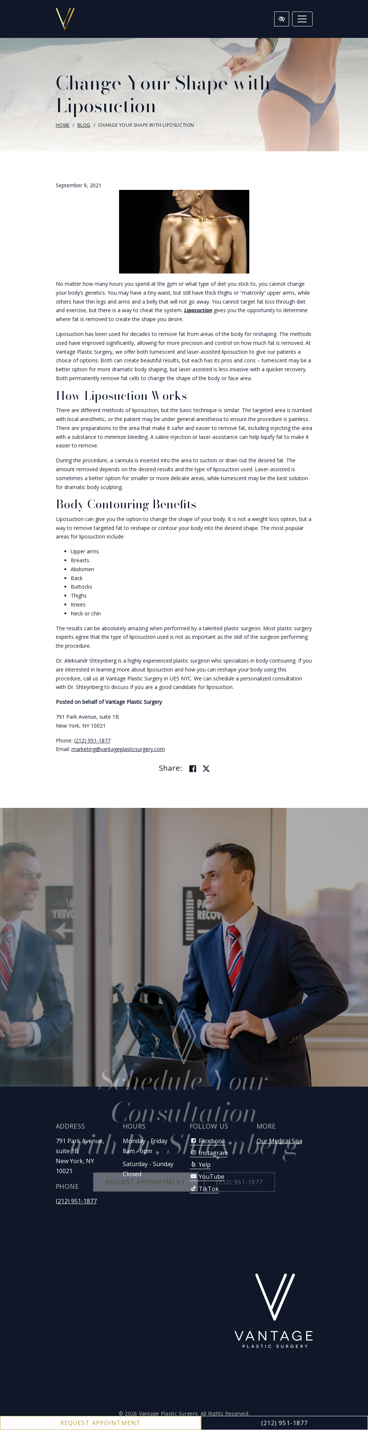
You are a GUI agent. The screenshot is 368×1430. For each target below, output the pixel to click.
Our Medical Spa (279, 1141)
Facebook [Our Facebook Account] (207, 1141)
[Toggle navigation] (302, 19)
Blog (83, 125)
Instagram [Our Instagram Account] (209, 1153)
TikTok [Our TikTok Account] (204, 1189)
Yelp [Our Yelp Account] (200, 1165)
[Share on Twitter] (206, 769)
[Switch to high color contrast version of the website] (281, 19)
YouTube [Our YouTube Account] (207, 1176)
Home (63, 125)
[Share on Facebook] (193, 769)
